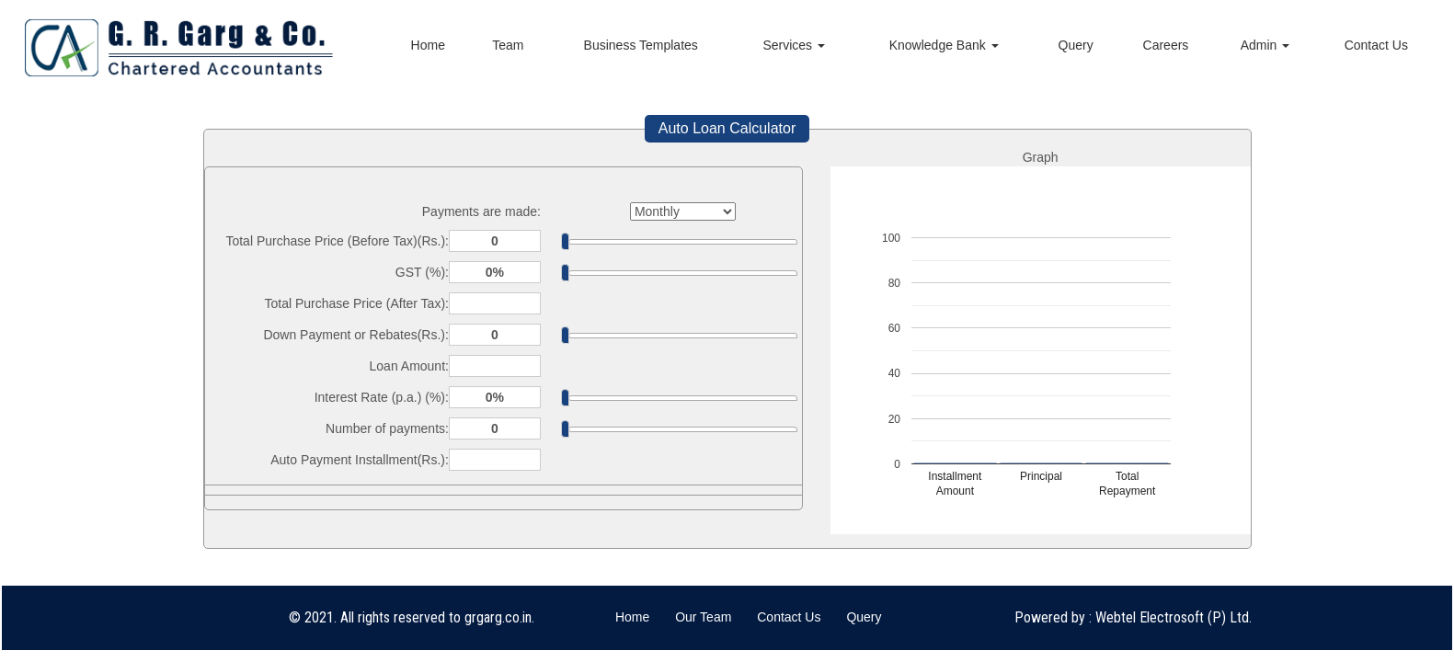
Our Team (703, 617)
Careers (1166, 45)
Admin (1265, 45)
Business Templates (641, 45)
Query (1076, 45)
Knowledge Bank (944, 45)
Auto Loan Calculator (727, 128)
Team (507, 45)
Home (428, 45)
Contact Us (1376, 45)
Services (793, 45)
